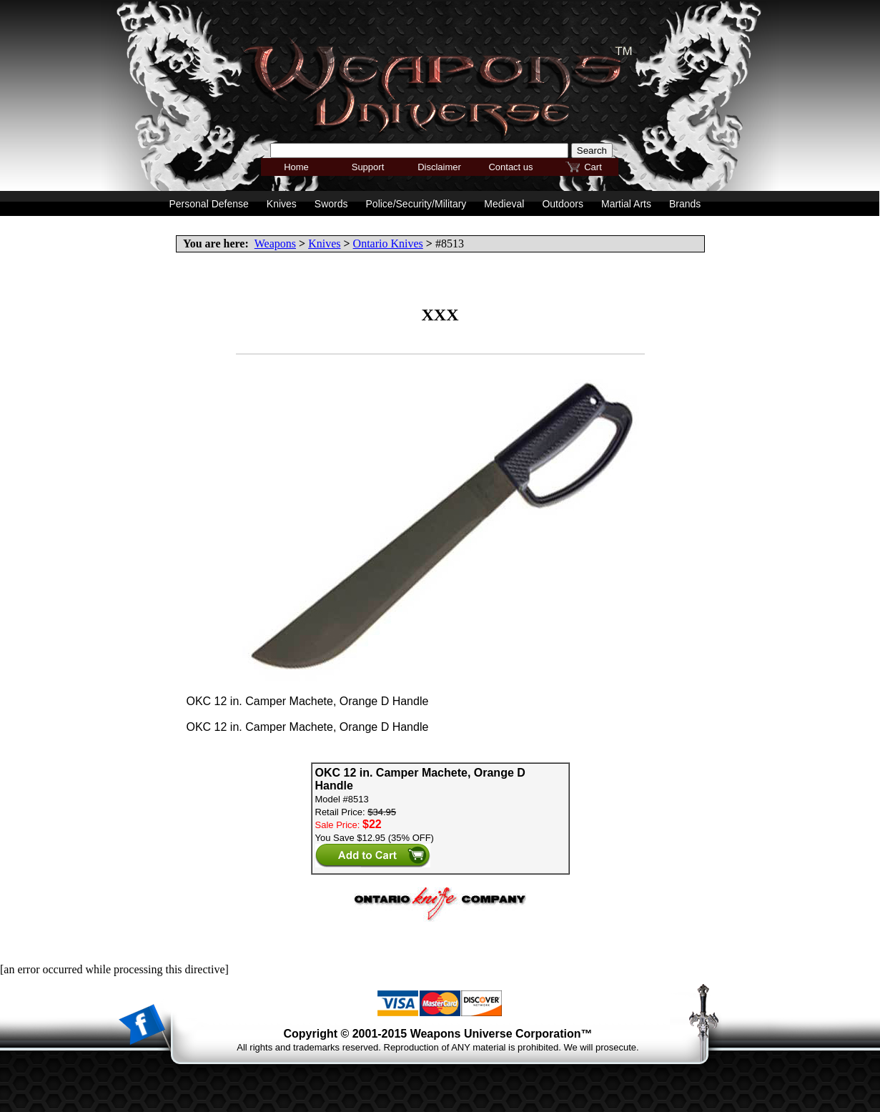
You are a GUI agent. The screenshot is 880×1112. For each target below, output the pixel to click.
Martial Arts (626, 204)
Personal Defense (209, 204)
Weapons (275, 243)
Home (296, 167)
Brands (685, 204)
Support (368, 167)
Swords (331, 204)
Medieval (504, 204)
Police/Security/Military (416, 204)
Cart (593, 167)
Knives (324, 243)
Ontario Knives (388, 243)
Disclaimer (439, 167)
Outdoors (562, 204)
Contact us (510, 167)
